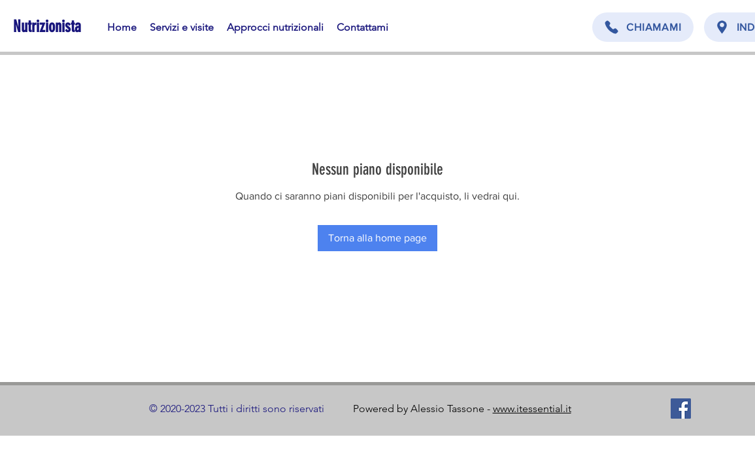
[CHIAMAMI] (643, 27)
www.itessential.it (532, 408)
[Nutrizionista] (48, 26)
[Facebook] (681, 408)
